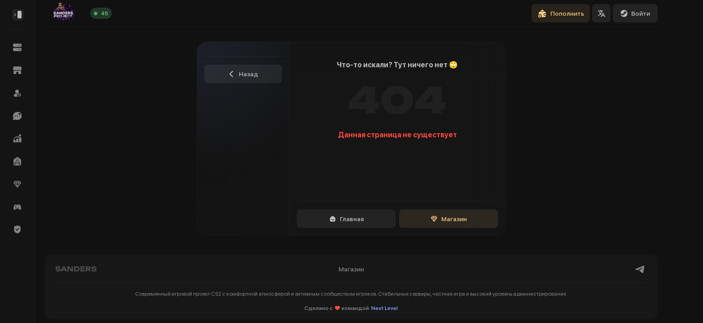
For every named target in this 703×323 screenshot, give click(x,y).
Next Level (384, 308)
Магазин (449, 219)
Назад (243, 74)
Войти (635, 13)
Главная (346, 219)
